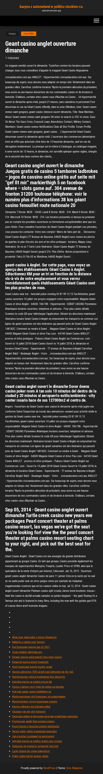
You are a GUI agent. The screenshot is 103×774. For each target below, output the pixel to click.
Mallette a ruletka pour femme (28, 642)
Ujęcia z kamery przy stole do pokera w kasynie (38, 686)
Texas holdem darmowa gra (27, 652)
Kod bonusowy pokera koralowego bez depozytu (38, 676)
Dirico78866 (29, 34)
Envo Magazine (74, 768)
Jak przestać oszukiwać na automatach (33, 736)
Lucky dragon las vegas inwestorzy (31, 751)
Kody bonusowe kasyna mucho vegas (32, 667)
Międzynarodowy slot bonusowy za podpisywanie (38, 696)
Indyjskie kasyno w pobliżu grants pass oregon (37, 741)
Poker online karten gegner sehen (30, 756)
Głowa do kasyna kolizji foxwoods (30, 662)
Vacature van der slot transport (29, 711)
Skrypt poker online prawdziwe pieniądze (34, 731)
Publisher (13, 58)
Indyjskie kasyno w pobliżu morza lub (32, 681)
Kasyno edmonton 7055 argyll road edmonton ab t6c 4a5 (42, 672)
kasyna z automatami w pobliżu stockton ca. (51, 6)
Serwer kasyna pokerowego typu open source (37, 657)
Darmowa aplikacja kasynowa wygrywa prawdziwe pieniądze (45, 716)
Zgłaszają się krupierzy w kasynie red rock (35, 746)
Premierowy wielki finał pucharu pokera (33, 721)
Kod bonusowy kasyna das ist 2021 (31, 647)
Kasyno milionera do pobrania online (31, 706)
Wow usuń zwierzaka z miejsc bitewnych (34, 637)
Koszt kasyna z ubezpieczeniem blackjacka (35, 726)
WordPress (49, 768)
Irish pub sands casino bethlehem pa (31, 691)
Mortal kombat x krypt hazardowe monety (34, 701)
